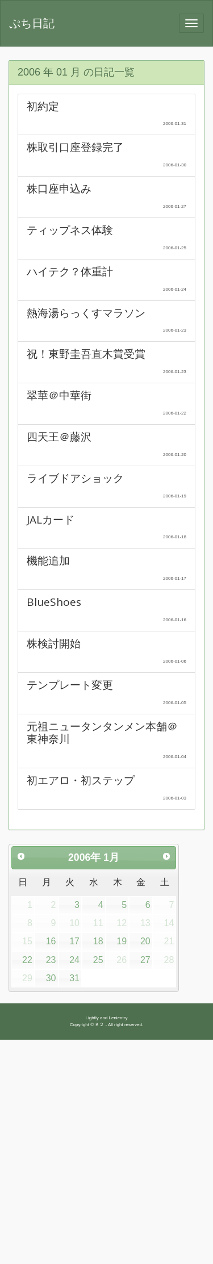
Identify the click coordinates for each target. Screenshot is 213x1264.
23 (51, 960)
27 (145, 960)
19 (121, 941)
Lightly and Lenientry (107, 1017)
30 (51, 978)
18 (98, 941)
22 (27, 960)
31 (74, 978)
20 (145, 941)
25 (98, 960)
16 (51, 941)
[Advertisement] (106, 1151)
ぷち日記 (32, 23)
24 (74, 960)
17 (74, 941)
